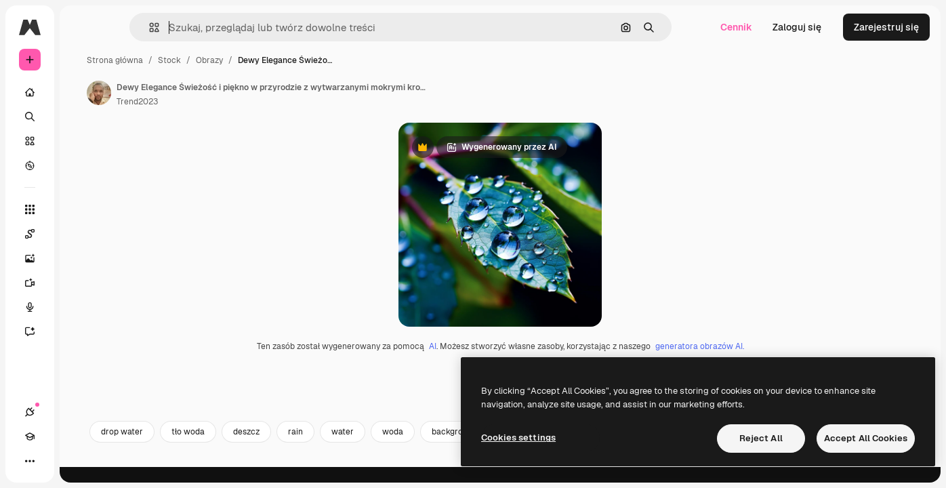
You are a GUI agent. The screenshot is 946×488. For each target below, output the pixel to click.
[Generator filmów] (81, 282)
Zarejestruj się (886, 27)
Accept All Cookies (865, 438)
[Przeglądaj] (81, 165)
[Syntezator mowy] (81, 307)
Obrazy (312, 60)
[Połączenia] (30, 461)
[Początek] (81, 92)
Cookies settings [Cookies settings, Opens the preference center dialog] (518, 437)
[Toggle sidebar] (133, 27)
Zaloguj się (797, 27)
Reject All (761, 438)
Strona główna (218, 60)
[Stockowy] (81, 141)
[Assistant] (81, 331)
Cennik (736, 27)
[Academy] (54, 461)
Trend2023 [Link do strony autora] (240, 101)
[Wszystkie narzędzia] (81, 209)
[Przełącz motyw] (78, 461)
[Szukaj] (81, 116)
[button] (209, 27)
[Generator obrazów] (81, 258)
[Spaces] (81, 234)
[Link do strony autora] (202, 93)
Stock (272, 60)
